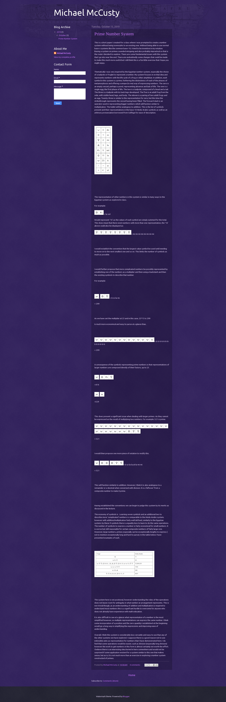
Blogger (126, 696)
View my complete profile (64, 57)
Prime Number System (114, 33)
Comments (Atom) (110, 681)
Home (131, 675)
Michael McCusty (64, 53)
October (62, 35)
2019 (59, 32)
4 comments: (135, 665)
